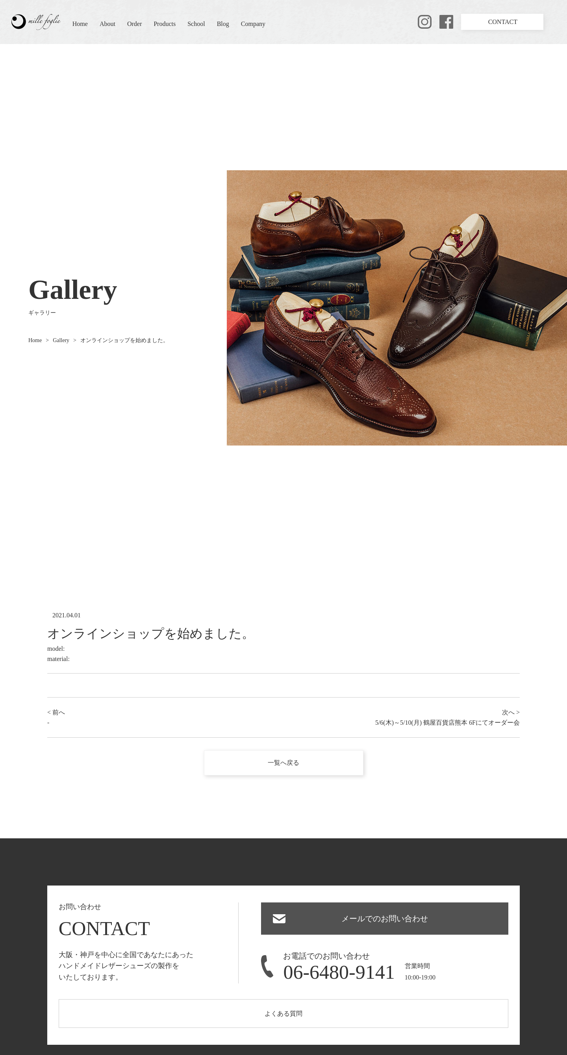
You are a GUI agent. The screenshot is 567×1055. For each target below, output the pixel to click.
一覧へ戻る (283, 762)
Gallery (61, 340)
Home (80, 23)
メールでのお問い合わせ (384, 918)
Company (253, 23)
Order (134, 23)
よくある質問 (283, 1013)
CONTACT (502, 21)
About (107, 23)
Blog (223, 23)
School (196, 23)
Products (165, 23)
